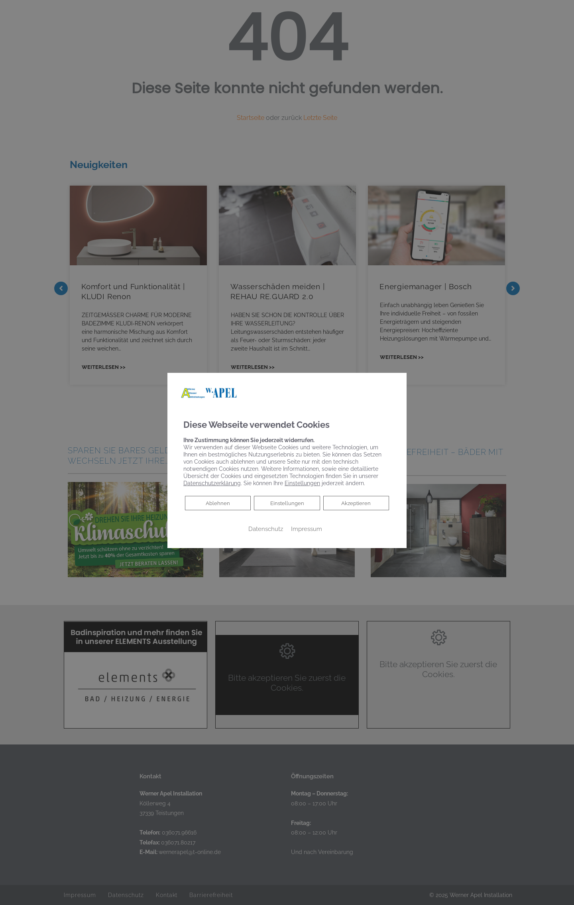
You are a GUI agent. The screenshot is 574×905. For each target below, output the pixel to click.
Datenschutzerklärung (212, 483)
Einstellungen (287, 503)
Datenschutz (265, 528)
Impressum (306, 528)
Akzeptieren (356, 503)
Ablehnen (217, 502)
